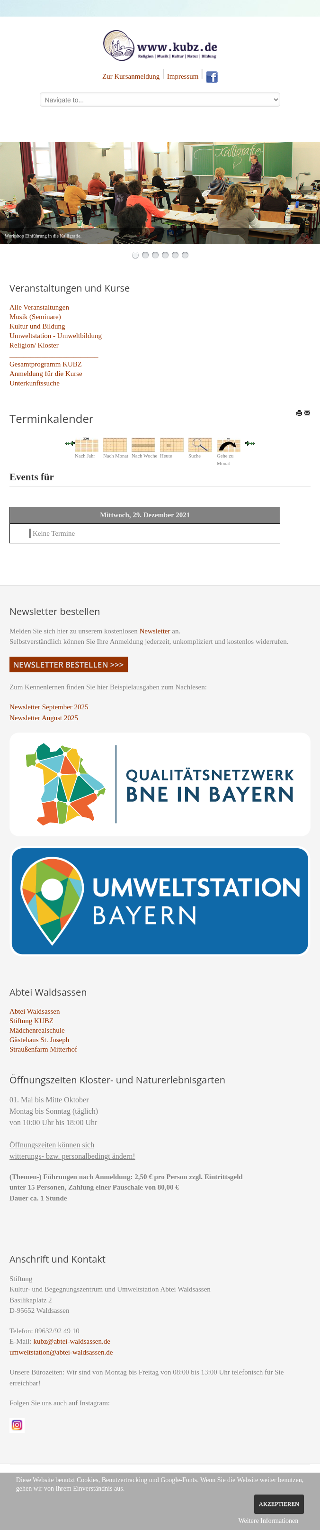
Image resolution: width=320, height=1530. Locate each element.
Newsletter (155, 631)
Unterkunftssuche (34, 383)
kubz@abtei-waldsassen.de (71, 1341)
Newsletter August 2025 (43, 718)
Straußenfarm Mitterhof (43, 1049)
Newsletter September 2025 (49, 707)
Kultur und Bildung (37, 326)
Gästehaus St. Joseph (39, 1040)
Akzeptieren (279, 1504)
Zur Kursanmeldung (131, 76)
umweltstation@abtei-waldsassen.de (61, 1352)
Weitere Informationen (268, 1520)
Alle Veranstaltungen (39, 307)
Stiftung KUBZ (31, 1021)
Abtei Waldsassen (34, 1011)
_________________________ (53, 354)
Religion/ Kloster (34, 345)
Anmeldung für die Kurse (45, 373)
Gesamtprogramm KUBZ (45, 364)
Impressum (183, 76)
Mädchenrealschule (37, 1030)
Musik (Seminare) (35, 317)
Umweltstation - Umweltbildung (55, 335)
